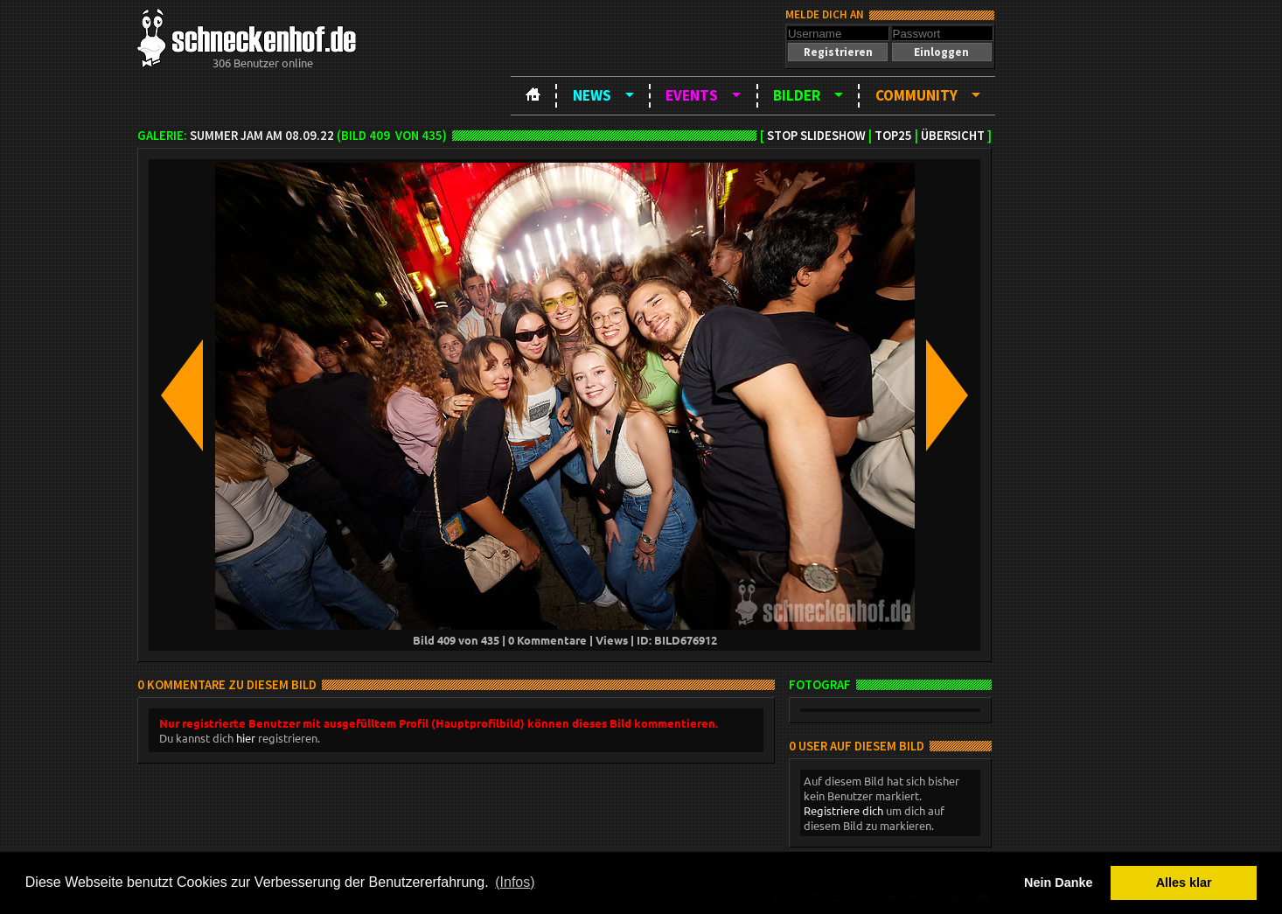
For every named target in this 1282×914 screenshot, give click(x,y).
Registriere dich (843, 810)
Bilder (796, 95)
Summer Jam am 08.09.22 (262, 135)
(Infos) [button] (514, 882)
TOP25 (893, 135)
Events (691, 95)
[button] (838, 52)
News (592, 95)
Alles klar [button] (1184, 883)
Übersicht (953, 135)
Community (916, 95)
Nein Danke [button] (1058, 883)
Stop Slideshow (816, 135)
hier (245, 737)
